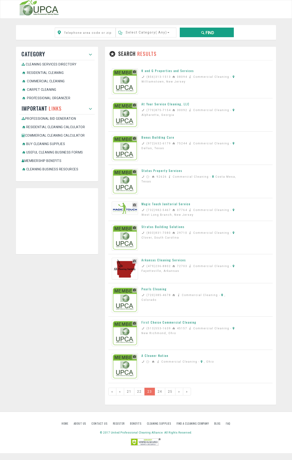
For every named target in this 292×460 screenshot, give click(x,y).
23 (149, 391)
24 (160, 391)
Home (65, 423)
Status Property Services (161, 170)
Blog (218, 423)
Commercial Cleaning (43, 81)
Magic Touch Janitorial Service (165, 203)
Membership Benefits (41, 161)
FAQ (228, 423)
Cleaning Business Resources (50, 169)
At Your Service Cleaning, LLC (165, 103)
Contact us (99, 423)
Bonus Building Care (157, 137)
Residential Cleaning (43, 73)
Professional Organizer (46, 98)
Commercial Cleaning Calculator (53, 135)
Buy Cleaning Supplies (43, 144)
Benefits (136, 423)
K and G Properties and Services (167, 70)
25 (170, 391)
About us (80, 423)
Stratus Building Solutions (163, 226)
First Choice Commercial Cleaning (168, 322)
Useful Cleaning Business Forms (52, 152)
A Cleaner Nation (154, 355)
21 (129, 391)
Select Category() (147, 32)
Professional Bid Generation (49, 118)
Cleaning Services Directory (49, 64)
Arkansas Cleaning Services (163, 259)
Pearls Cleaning (154, 288)
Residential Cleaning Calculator (53, 127)
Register (119, 423)
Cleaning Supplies (159, 423)
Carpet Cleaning (39, 89)
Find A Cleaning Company (193, 423)
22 (139, 391)
